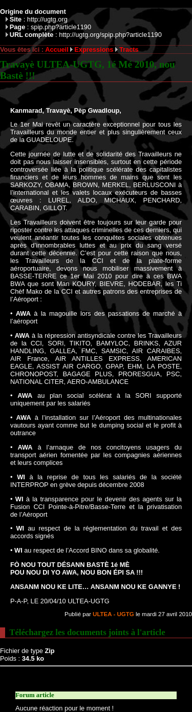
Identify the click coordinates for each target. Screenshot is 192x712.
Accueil (57, 49)
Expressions (93, 49)
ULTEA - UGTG (113, 614)
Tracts (129, 49)
